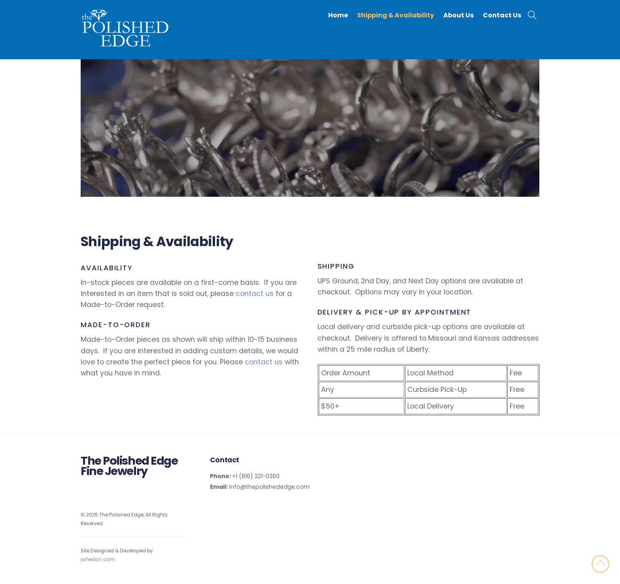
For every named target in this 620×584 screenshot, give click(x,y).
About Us (458, 15)
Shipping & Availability (395, 15)
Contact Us (502, 15)
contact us (255, 293)
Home (338, 15)
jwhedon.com (98, 559)
